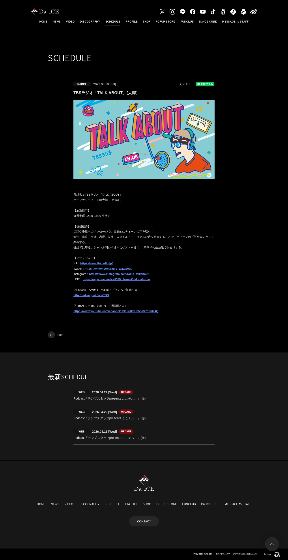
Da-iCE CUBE (208, 21)
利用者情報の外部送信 (245, 553)
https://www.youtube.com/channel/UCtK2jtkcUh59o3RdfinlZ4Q (115, 311)
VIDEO (70, 21)
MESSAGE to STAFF (235, 21)
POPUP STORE (165, 21)
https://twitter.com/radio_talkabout (108, 268)
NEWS (57, 21)
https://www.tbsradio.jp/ (96, 263)
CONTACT (144, 521)
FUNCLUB (187, 21)
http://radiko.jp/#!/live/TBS (91, 295)
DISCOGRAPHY (90, 21)
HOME (43, 21)
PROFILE (132, 21)
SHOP (146, 21)
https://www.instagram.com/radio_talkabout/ (119, 274)
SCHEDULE (112, 21)
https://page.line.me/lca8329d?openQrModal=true (116, 279)
